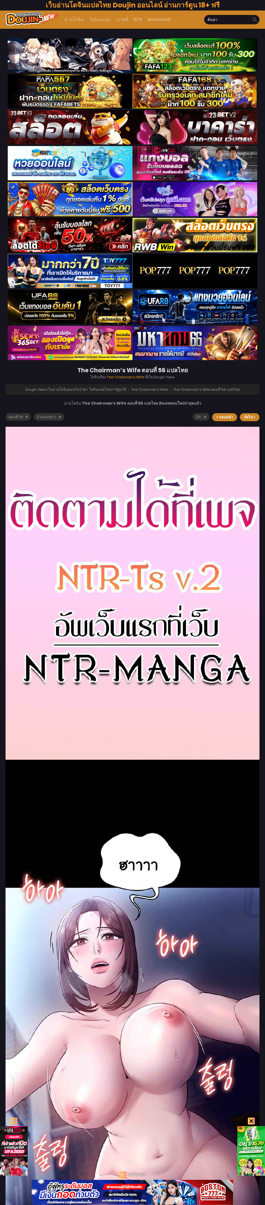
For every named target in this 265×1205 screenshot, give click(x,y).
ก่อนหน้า (224, 417)
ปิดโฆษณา (132, 1175)
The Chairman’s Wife (125, 377)
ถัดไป (249, 417)
